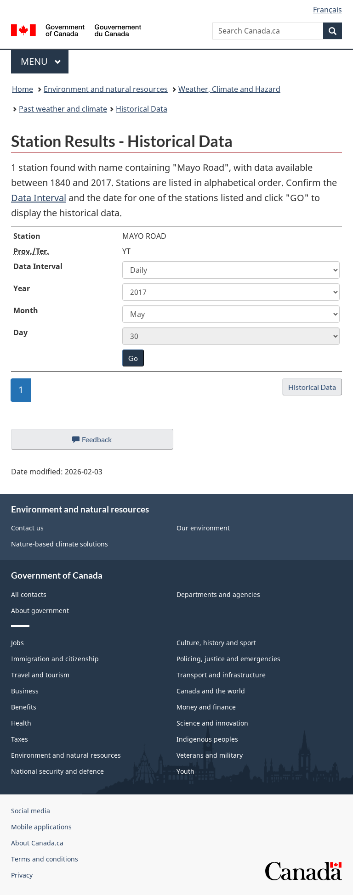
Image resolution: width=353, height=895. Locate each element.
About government (40, 610)
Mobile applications (41, 826)
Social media (30, 810)
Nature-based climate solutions (59, 544)
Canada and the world (210, 691)
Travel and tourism (40, 674)
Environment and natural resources (106, 89)
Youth (185, 771)
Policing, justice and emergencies (228, 658)
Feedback (101, 442)
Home (22, 89)
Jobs (17, 642)
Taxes (19, 739)
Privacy (22, 875)
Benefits (23, 707)
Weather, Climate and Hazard (229, 89)
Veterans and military (209, 755)
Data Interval (38, 197)
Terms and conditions (44, 859)
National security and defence (57, 771)
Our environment (203, 527)
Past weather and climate (63, 109)
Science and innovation (212, 723)
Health (21, 723)
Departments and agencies (218, 594)
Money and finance (206, 707)
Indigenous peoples (207, 739)
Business (25, 691)
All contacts (28, 594)
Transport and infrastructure (221, 674)
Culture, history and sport (216, 642)
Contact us (27, 527)
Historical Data (141, 109)
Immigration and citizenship (55, 658)
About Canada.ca (37, 843)
